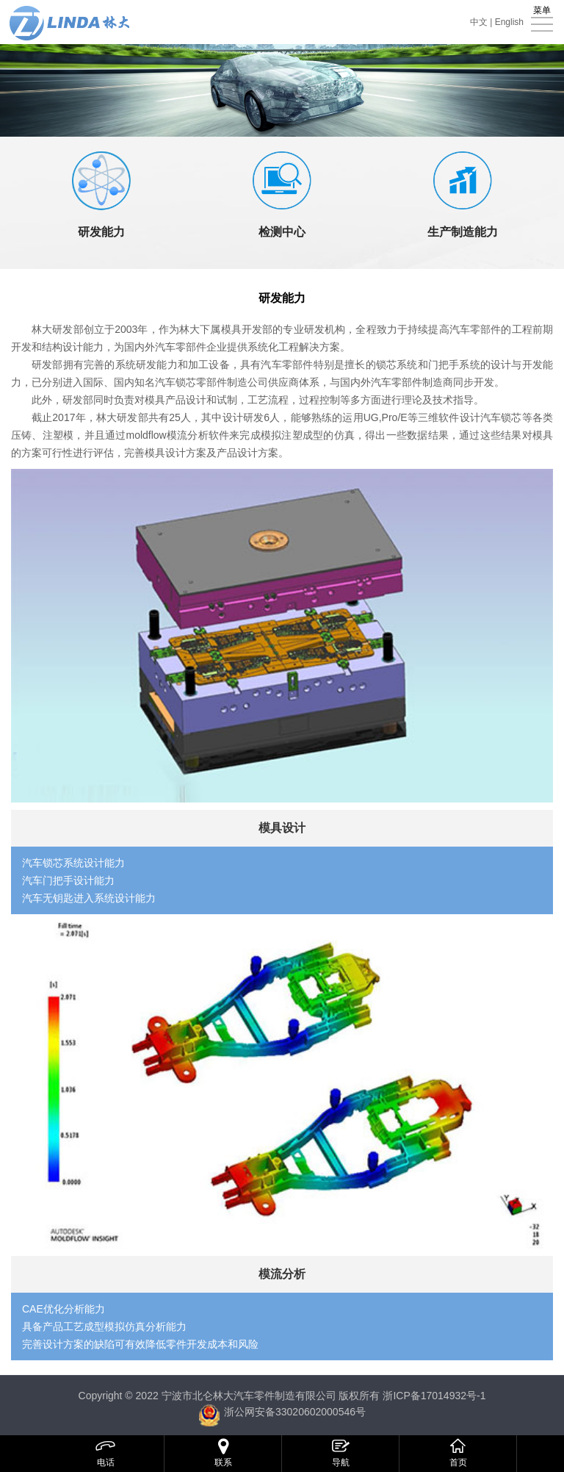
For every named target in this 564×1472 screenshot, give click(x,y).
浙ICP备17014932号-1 (434, 1395)
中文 (479, 22)
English (509, 22)
